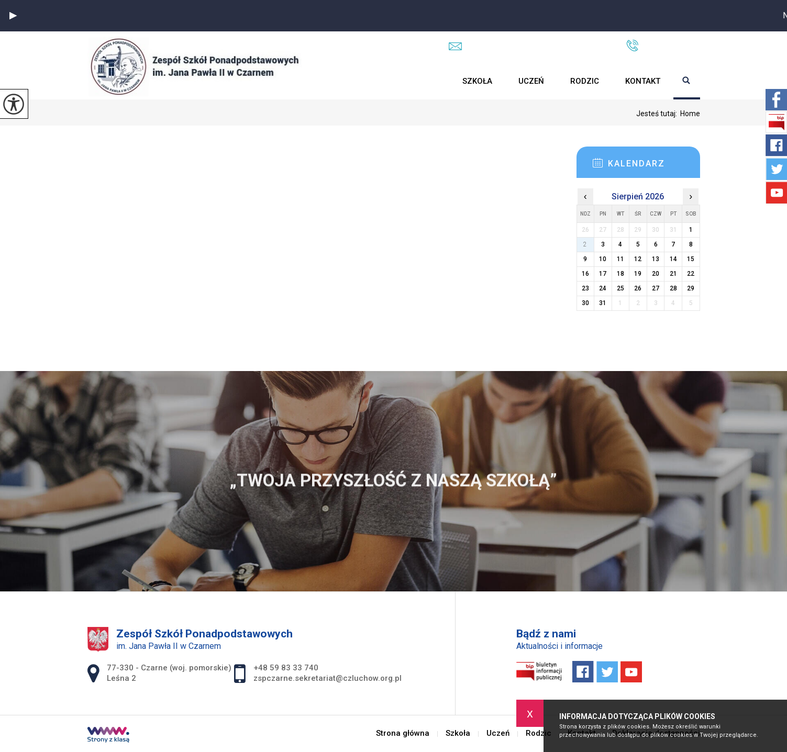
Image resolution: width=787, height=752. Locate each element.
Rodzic (584, 81)
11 (620, 259)
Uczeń (531, 81)
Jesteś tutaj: (658, 113)
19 (637, 273)
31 (602, 303)
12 (637, 259)
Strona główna (436, 81)
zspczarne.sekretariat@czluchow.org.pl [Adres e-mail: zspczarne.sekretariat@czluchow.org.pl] (327, 678)
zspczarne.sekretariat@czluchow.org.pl (527, 46)
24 (602, 288)
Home (690, 113)
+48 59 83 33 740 (663, 45)
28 (673, 288)
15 (690, 259)
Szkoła (477, 81)
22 (690, 273)
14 (673, 259)
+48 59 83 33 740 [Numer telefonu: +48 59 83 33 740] (285, 667)
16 (585, 273)
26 (637, 288)
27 (655, 288)
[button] (13, 15)
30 (585, 303)
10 (602, 259)
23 (585, 288)
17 (602, 273)
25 (620, 288)
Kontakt (642, 81)
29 (690, 288)
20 (655, 273)
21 (673, 273)
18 (620, 273)
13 (655, 259)
